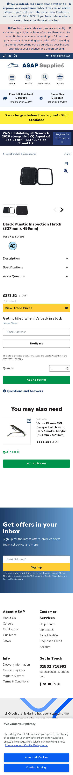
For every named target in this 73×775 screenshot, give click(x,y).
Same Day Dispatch (57, 98)
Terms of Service (10, 358)
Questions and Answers (23, 391)
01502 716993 (53, 666)
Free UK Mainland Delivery (21, 98)
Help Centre (48, 624)
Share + (68, 154)
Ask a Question (14, 276)
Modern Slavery (13, 676)
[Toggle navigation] (12, 79)
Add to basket (36, 380)
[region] (36, 746)
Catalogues (10, 629)
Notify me (36, 343)
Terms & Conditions (16, 681)
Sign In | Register (58, 56)
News (7, 641)
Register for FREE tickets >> (62, 138)
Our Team (9, 635)
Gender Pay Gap (14, 670)
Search (28, 79)
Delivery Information (16, 664)
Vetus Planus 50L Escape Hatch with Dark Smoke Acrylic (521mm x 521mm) (51, 429)
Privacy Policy (57, 356)
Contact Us (47, 630)
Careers (8, 623)
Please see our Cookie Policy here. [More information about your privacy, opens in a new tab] (26, 745)
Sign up (36, 567)
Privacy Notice (10, 323)
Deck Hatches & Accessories (21, 154)
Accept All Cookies (36, 757)
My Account (44, 79)
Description (11, 258)
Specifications (13, 267)
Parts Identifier (49, 635)
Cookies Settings (36, 767)
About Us (9, 618)
